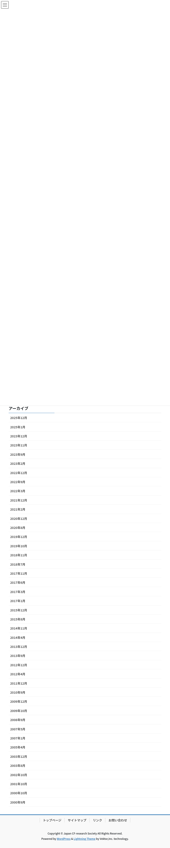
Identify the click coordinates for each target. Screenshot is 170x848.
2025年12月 (18, 417)
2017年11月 (18, 573)
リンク (97, 820)
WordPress (64, 838)
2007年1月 (17, 738)
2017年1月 (17, 601)
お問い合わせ (117, 820)
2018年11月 (18, 555)
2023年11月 (18, 445)
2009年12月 (18, 701)
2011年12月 (18, 683)
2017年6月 (17, 582)
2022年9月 (17, 482)
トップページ (52, 820)
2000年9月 (17, 802)
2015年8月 (17, 619)
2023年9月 (17, 454)
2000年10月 (18, 793)
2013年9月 (17, 655)
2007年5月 (17, 729)
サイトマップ (77, 820)
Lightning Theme (85, 838)
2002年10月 (18, 775)
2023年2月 (17, 463)
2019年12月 (18, 536)
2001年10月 (18, 784)
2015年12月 (18, 610)
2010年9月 (17, 692)
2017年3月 (17, 592)
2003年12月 (18, 756)
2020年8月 (17, 527)
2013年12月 (18, 646)
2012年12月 (18, 665)
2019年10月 (18, 546)
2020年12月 (18, 518)
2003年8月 (17, 765)
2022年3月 (17, 491)
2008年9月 (17, 720)
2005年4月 (17, 747)
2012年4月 (17, 674)
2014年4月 (17, 637)
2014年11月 (18, 628)
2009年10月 (18, 710)
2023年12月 (18, 436)
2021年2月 (17, 509)
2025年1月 (17, 427)
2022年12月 (18, 473)
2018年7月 (17, 564)
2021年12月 (18, 500)
